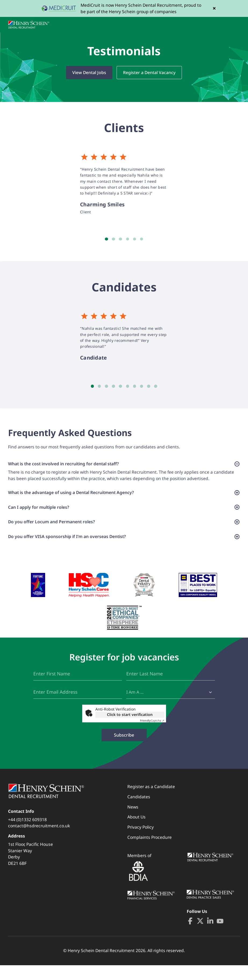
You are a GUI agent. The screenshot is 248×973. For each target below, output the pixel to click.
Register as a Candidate (151, 794)
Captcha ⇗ (152, 728)
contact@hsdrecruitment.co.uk (39, 833)
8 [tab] (141, 386)
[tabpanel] (124, 184)
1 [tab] (106, 239)
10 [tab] (155, 386)
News (132, 815)
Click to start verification (130, 722)
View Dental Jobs (89, 72)
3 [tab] (120, 239)
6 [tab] (141, 239)
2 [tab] (113, 239)
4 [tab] (127, 239)
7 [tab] (134, 386)
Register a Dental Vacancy (149, 72)
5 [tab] (134, 239)
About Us (136, 825)
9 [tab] (148, 386)
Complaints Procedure (149, 845)
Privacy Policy (140, 835)
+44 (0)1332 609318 (27, 827)
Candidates (138, 804)
